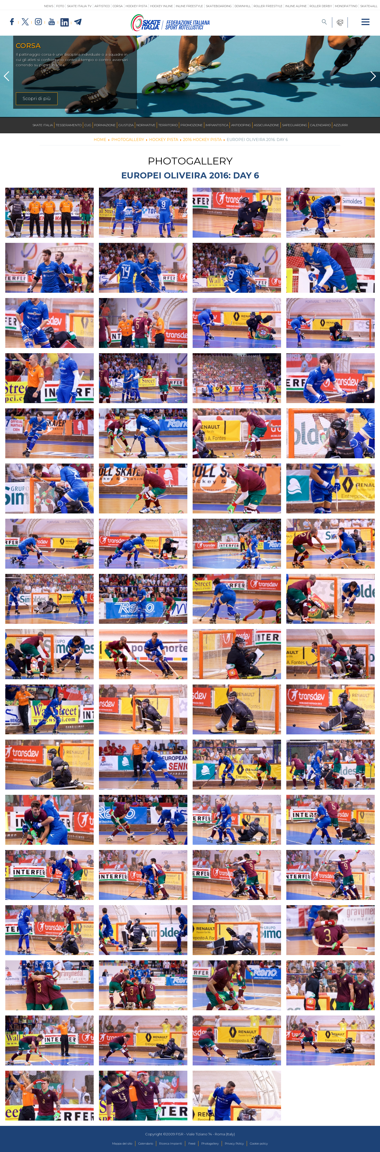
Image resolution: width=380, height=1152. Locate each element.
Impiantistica (217, 125)
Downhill (243, 6)
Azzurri (341, 125)
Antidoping (241, 125)
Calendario (320, 125)
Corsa (118, 6)
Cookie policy (271, 1144)
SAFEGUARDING (294, 125)
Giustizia (126, 125)
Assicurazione (266, 125)
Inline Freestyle (189, 6)
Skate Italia (42, 125)
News (48, 6)
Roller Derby (321, 6)
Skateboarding (219, 6)
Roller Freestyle (268, 6)
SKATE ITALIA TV (79, 6)
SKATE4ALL (368, 6)
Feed (191, 1144)
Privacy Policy (242, 1144)
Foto (60, 6)
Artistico (102, 6)
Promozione (191, 125)
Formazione (105, 125)
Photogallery (213, 1144)
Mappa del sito (109, 1144)
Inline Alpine (296, 6)
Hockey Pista (136, 6)
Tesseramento (69, 125)
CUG (87, 125)
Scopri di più (37, 98)
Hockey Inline (161, 6)
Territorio (168, 125)
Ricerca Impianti (166, 1144)
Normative (145, 125)
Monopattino (346, 6)
